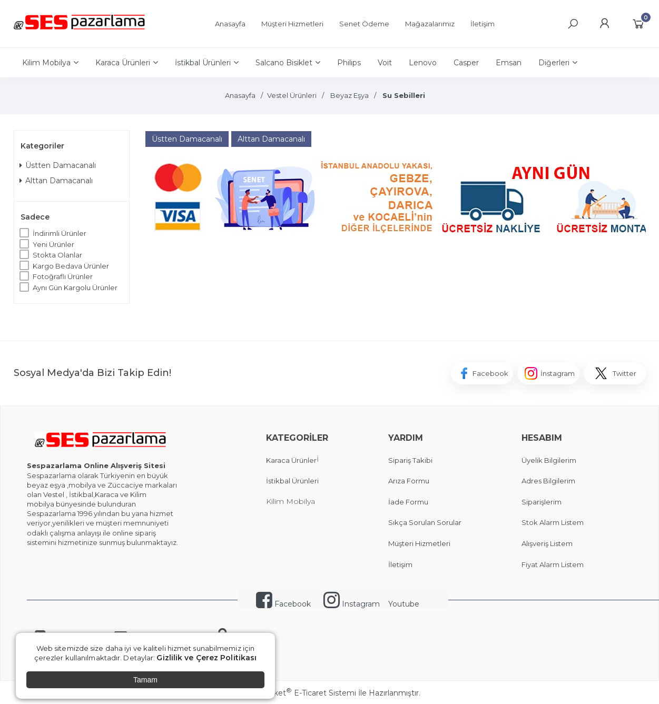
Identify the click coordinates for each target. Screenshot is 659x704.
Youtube (403, 604)
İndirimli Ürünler (59, 233)
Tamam (145, 680)
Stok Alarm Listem (553, 522)
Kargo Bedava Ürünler (71, 266)
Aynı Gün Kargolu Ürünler (75, 287)
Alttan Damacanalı (56, 180)
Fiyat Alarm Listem (553, 564)
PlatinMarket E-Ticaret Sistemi (297, 693)
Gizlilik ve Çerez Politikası (206, 657)
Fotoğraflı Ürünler (63, 276)
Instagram (351, 604)
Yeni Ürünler (53, 244)
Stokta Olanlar (57, 255)
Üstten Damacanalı (57, 165)
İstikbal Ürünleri (292, 481)
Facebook (283, 604)
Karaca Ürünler (291, 460)
